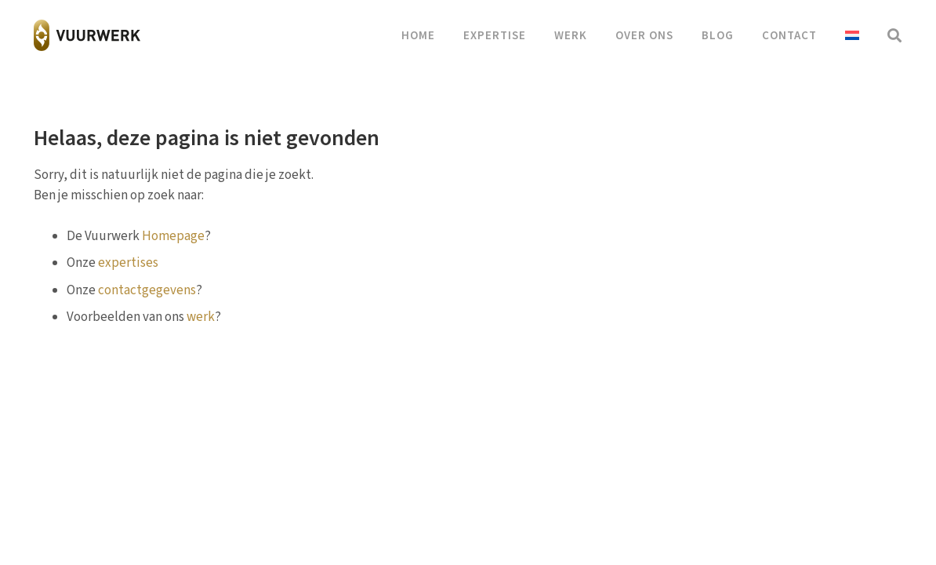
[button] (894, 35)
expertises (128, 262)
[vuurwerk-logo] (87, 35)
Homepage (173, 236)
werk (201, 317)
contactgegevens (147, 290)
